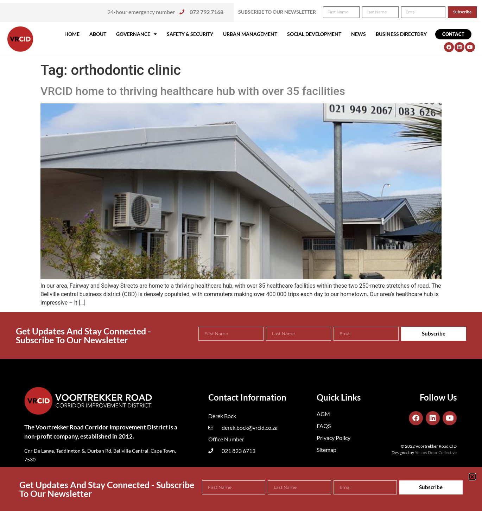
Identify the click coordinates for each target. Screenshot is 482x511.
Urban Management (250, 34)
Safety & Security (190, 34)
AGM (323, 413)
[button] (467, 10)
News (358, 34)
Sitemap (326, 449)
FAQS (324, 425)
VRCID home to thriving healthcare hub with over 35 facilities (192, 91)
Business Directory (401, 34)
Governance (136, 34)
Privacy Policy (333, 437)
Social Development (314, 34)
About (97, 34)
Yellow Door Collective (436, 452)
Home (72, 34)
